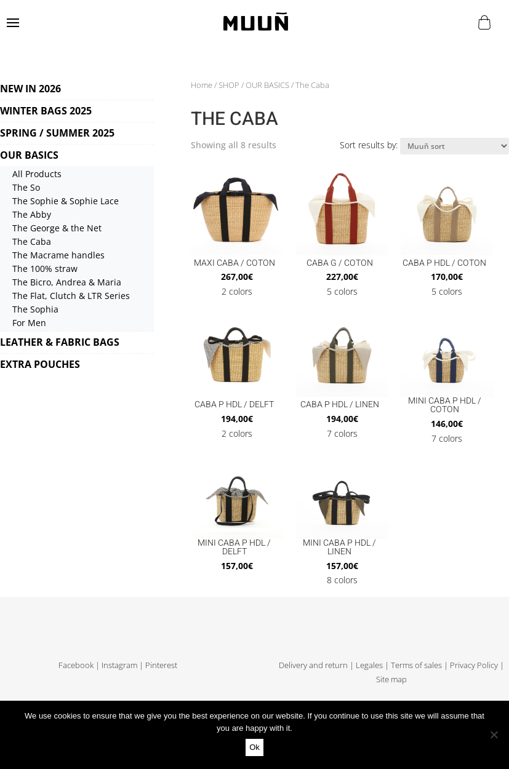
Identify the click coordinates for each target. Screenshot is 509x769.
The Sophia (35, 309)
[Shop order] (454, 146)
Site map (391, 679)
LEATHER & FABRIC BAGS (59, 342)
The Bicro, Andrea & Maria (66, 282)
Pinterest (161, 665)
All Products (37, 174)
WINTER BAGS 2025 (46, 111)
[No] (493, 734)
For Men (29, 323)
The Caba (31, 241)
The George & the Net (57, 228)
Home (201, 84)
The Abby (31, 214)
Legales (369, 665)
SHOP (228, 84)
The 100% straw (45, 268)
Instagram (119, 665)
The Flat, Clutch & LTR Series (71, 295)
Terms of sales (416, 665)
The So (26, 187)
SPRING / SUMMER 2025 (57, 133)
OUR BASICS (29, 155)
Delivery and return (313, 665)
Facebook (76, 665)
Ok (254, 747)
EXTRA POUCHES (40, 364)
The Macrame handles (58, 255)
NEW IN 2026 (30, 88)
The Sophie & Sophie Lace (65, 201)
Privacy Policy (474, 665)
